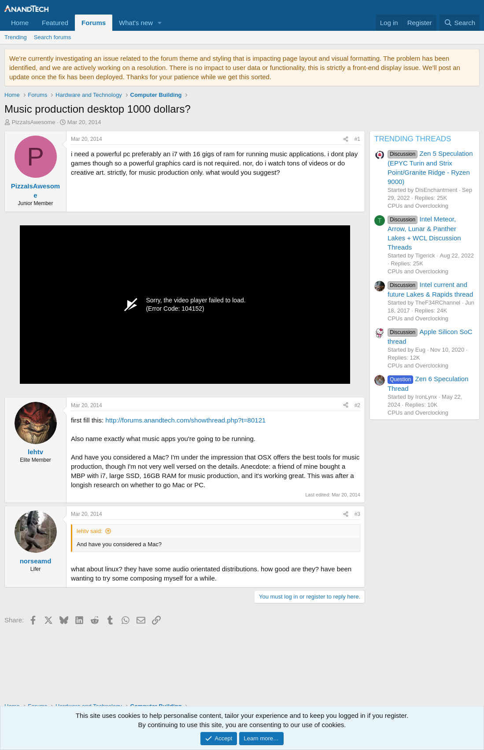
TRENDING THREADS (412, 139)
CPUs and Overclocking (418, 205)
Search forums (52, 37)
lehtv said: (90, 531)
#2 (357, 405)
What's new (136, 22)
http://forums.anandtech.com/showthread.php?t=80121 (185, 420)
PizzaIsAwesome (33, 122)
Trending (15, 37)
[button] (160, 23)
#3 (357, 514)
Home (20, 22)
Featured (55, 22)
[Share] (345, 139)
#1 (357, 139)
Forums (93, 22)
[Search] (460, 23)
